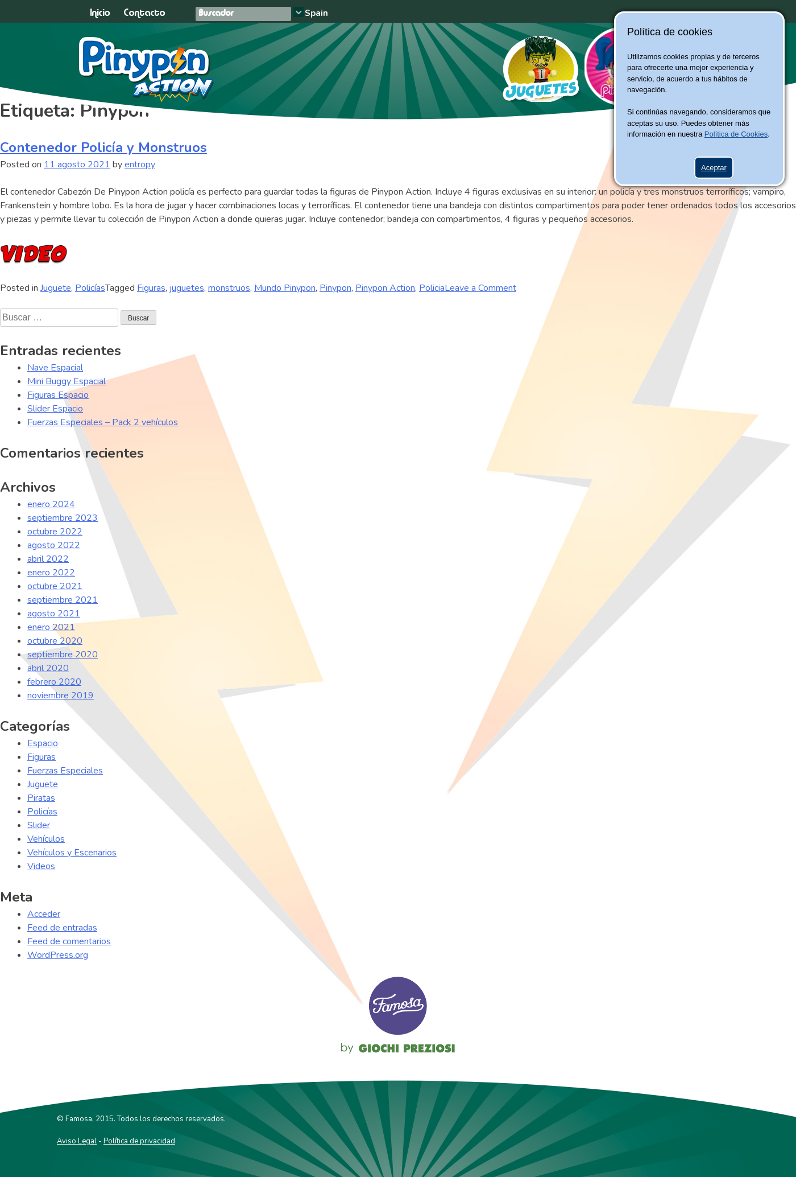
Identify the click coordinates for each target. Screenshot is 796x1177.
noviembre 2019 (60, 695)
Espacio (42, 743)
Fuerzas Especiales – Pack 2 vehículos (102, 422)
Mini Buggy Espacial (66, 381)
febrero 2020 (54, 682)
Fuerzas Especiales (65, 770)
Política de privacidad (139, 1141)
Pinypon (335, 288)
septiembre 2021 (62, 600)
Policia (432, 288)
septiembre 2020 (62, 654)
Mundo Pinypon (285, 288)
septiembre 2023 (62, 518)
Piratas (41, 798)
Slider (38, 825)
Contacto (144, 13)
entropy (140, 164)
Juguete (55, 288)
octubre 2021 (54, 586)
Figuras (151, 288)
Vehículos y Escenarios (72, 852)
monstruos (229, 288)
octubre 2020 (54, 641)
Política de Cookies (736, 134)
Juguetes (535, 65)
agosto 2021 (53, 613)
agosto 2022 (53, 545)
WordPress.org (57, 955)
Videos (41, 866)
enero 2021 (51, 627)
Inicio (100, 13)
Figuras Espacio (58, 395)
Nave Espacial (55, 367)
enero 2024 (51, 504)
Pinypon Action (147, 69)
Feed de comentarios (69, 941)
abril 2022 (48, 559)
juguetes (186, 288)
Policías (90, 288)
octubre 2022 (54, 531)
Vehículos (46, 839)
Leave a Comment (480, 288)
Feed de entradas (62, 927)
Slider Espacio (55, 408)
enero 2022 (51, 572)
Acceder (43, 914)
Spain (316, 13)
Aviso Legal (77, 1141)
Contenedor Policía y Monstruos (103, 147)
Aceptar (714, 167)
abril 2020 (48, 668)
